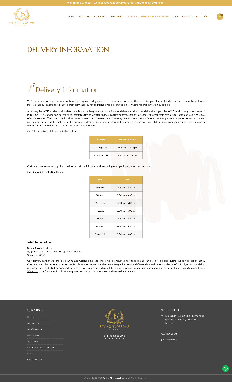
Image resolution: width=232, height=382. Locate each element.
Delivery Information (155, 16)
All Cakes (100, 16)
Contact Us (190, 16)
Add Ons (132, 16)
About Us (84, 16)
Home (71, 16)
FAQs (175, 16)
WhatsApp (32, 271)
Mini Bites (117, 16)
